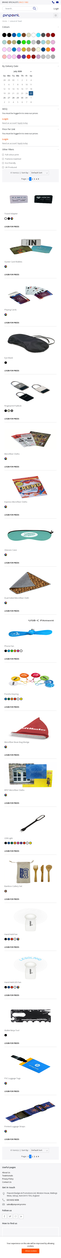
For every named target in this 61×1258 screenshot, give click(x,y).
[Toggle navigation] (55, 15)
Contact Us (6, 1182)
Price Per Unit (30, 129)
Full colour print (12, 154)
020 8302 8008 (53, 2)
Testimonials (7, 1175)
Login (56, 8)
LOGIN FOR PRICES (11, 226)
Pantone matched (13, 159)
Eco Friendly (10, 163)
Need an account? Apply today (15, 123)
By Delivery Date (30, 66)
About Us (6, 1172)
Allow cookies (31, 1251)
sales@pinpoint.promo (57, 2)
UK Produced (11, 167)
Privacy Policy (7, 1179)
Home (4, 21)
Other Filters (30, 149)
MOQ (30, 108)
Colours (30, 26)
